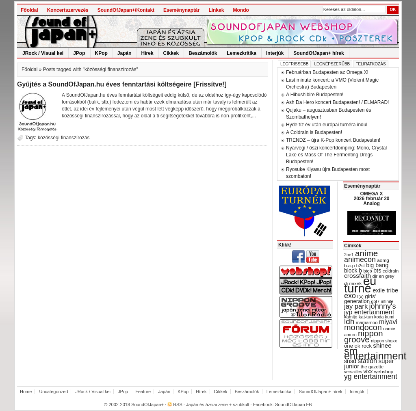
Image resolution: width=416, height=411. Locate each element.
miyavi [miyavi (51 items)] (388, 321)
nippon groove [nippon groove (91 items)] (363, 336)
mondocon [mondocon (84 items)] (363, 327)
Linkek (216, 10)
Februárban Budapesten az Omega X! (327, 72)
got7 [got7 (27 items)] (375, 301)
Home (26, 391)
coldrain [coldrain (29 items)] (391, 270)
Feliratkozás (370, 64)
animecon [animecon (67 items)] (360, 259)
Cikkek (171, 53)
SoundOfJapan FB (293, 404)
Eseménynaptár (181, 10)
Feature (143, 391)
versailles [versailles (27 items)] (353, 371)
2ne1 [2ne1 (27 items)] (349, 254)
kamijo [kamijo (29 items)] (350, 316)
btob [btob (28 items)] (367, 270)
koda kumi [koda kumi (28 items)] (384, 316)
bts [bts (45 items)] (377, 270)
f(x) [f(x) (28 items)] (360, 296)
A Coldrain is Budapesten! (314, 132)
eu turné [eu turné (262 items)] (360, 284)
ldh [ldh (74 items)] (349, 321)
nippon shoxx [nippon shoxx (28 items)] (384, 340)
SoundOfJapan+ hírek (318, 53)
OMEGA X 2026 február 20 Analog (371, 198)
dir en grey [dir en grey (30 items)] (383, 276)
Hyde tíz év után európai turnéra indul (326, 125)
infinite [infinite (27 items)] (387, 301)
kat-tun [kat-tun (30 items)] (366, 316)
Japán (124, 53)
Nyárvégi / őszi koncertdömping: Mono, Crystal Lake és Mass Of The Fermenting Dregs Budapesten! (336, 154)
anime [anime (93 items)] (366, 253)
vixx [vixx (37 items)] (368, 371)
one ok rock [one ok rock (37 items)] (358, 346)
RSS (177, 404)
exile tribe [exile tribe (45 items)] (385, 290)
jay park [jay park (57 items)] (356, 306)
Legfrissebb (294, 64)
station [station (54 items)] (367, 360)
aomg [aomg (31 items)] (383, 260)
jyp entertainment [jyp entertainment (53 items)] (369, 312)
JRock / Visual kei (42, 53)
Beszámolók (202, 53)
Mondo (241, 10)
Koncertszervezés (68, 10)
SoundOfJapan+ (147, 404)
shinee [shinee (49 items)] (382, 345)
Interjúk (275, 53)
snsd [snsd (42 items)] (350, 361)
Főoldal (29, 10)
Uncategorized (53, 391)
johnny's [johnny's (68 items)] (382, 306)
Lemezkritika (241, 53)
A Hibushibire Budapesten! (314, 94)
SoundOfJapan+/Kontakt (126, 10)
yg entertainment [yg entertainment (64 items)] (370, 376)
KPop (101, 53)
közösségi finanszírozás (63, 138)
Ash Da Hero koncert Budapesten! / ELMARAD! (337, 102)
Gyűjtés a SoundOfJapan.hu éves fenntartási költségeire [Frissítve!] (122, 84)
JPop (79, 53)
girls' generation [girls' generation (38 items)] (360, 298)
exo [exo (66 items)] (350, 296)
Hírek (147, 53)
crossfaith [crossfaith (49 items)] (357, 275)
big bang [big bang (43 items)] (377, 265)
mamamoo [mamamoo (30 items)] (367, 322)
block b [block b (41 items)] (353, 270)
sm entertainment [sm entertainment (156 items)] (375, 353)
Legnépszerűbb (332, 64)
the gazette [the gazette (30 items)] (372, 366)
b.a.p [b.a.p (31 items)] (349, 265)
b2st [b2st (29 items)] (360, 265)
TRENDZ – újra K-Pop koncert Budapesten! (333, 140)
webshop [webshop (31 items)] (383, 371)
